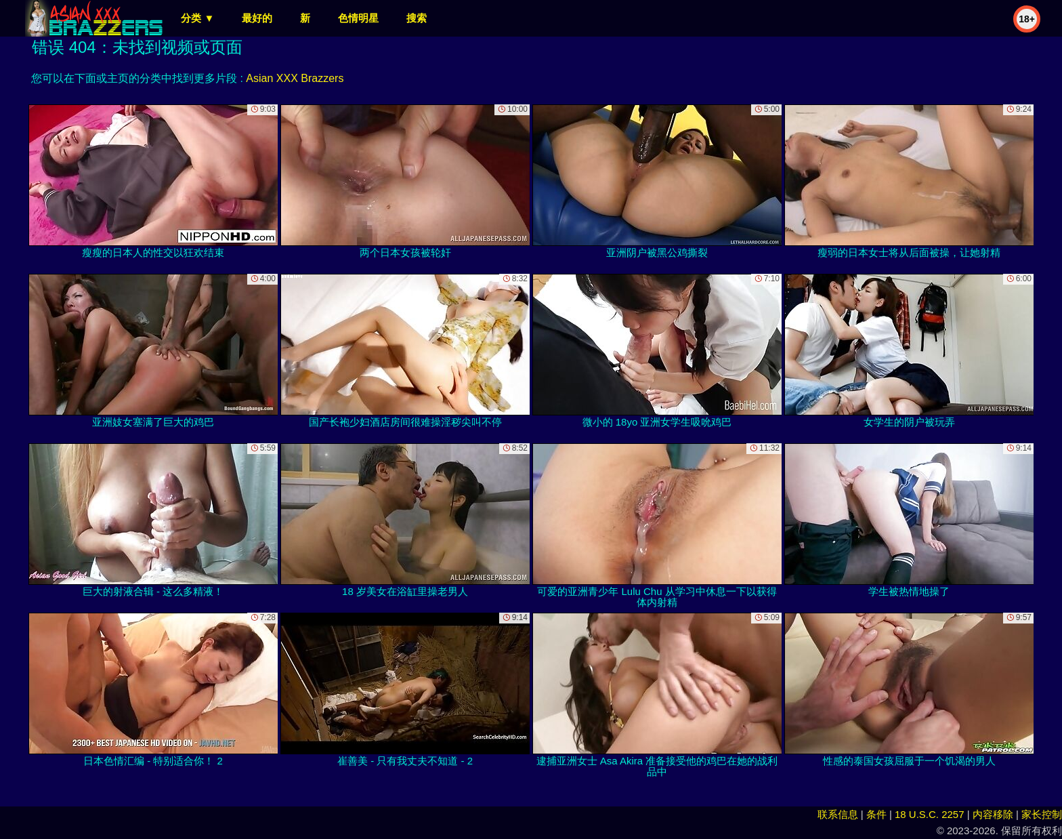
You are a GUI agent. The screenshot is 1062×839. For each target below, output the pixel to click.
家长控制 (1041, 814)
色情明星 (358, 18)
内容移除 (993, 814)
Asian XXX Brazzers (294, 78)
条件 (876, 814)
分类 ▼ (197, 18)
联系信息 (837, 814)
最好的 (257, 18)
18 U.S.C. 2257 (929, 814)
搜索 (416, 18)
